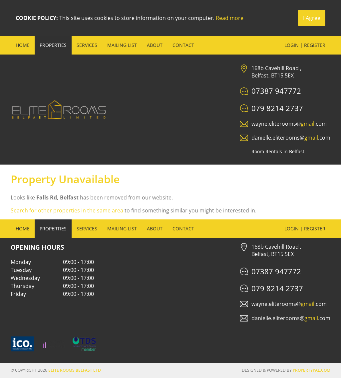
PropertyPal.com (311, 370)
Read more (229, 18)
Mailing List (122, 45)
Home (23, 45)
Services (87, 45)
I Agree (311, 18)
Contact (183, 45)
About (155, 45)
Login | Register (304, 45)
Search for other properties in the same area (67, 210)
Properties (53, 45)
